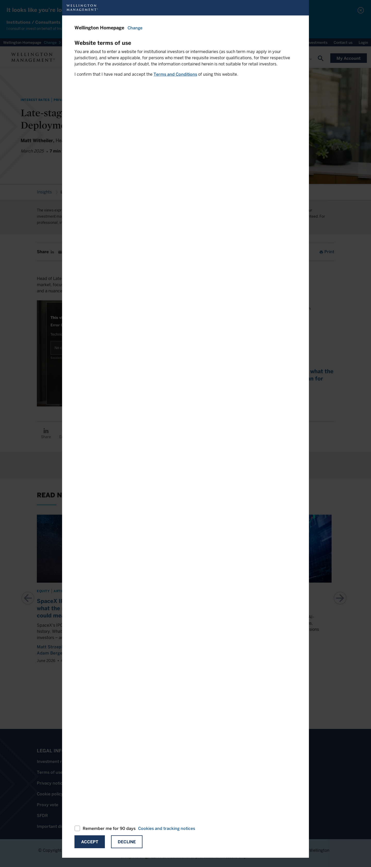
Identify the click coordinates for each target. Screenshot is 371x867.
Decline (127, 841)
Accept (89, 841)
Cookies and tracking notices (166, 828)
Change (135, 28)
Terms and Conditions (175, 74)
